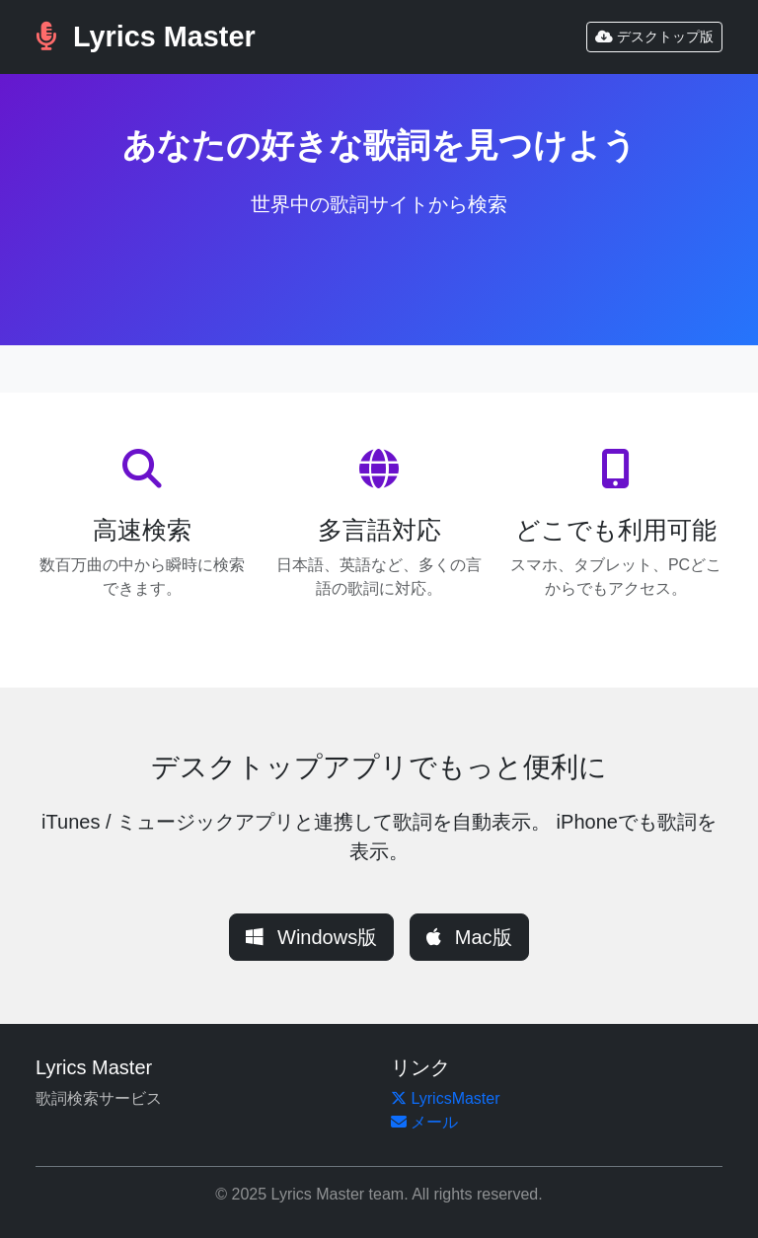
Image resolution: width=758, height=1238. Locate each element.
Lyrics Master (146, 36)
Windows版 (311, 937)
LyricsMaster (445, 1098)
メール (424, 1122)
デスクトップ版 (654, 36)
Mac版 (468, 937)
